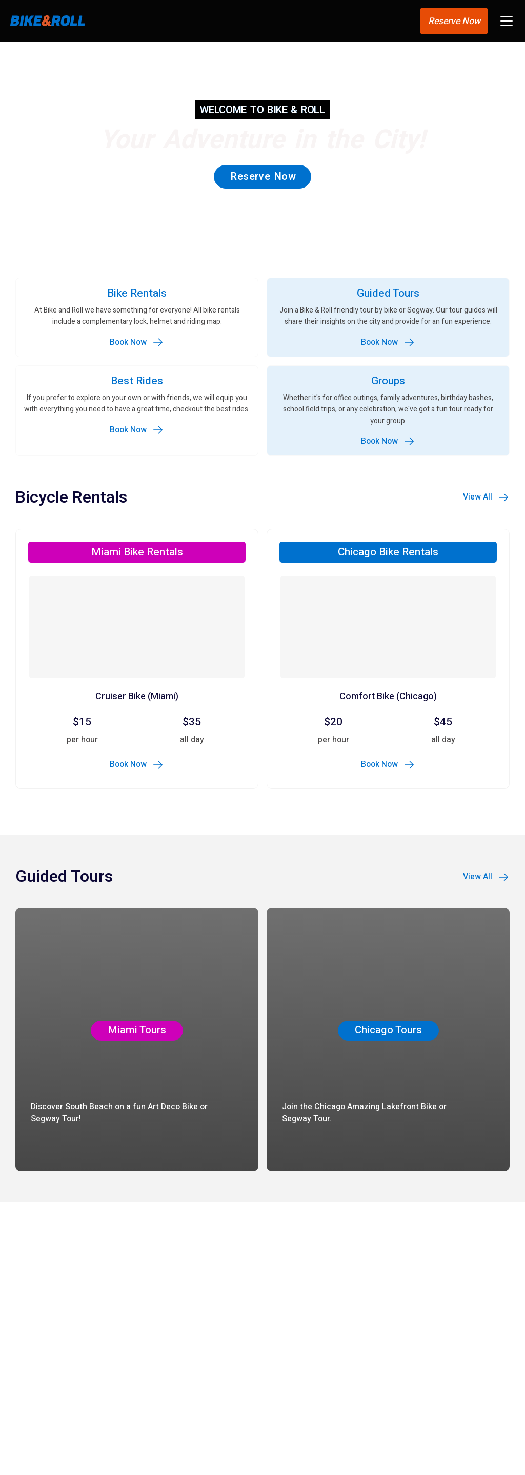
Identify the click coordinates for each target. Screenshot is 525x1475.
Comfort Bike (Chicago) (388, 697)
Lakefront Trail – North (72, 1438)
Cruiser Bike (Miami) (136, 697)
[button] (506, 22)
